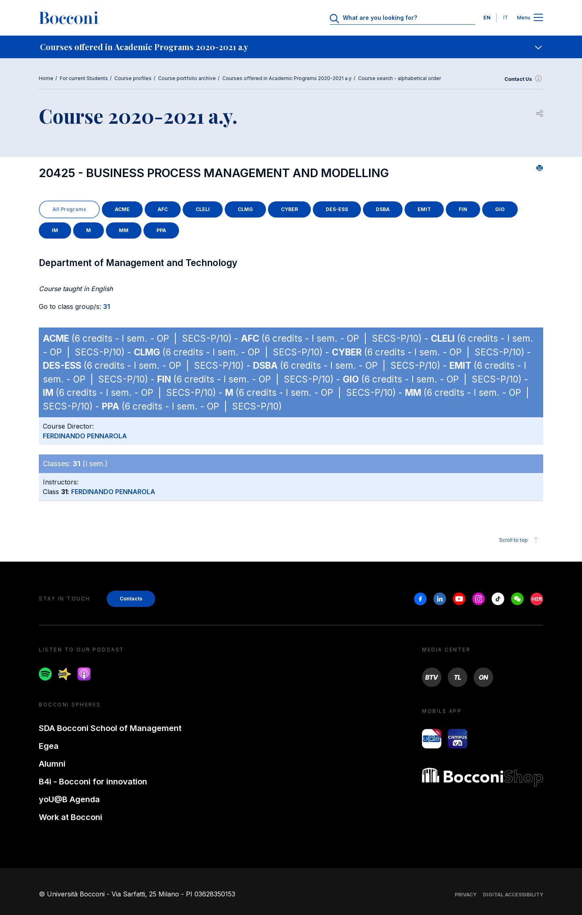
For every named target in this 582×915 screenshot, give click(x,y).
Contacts (131, 599)
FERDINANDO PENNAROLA (85, 436)
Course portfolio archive (187, 78)
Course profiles (133, 78)
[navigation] (291, 47)
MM (124, 230)
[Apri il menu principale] (538, 18)
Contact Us (523, 79)
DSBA (383, 209)
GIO (500, 209)
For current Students (84, 78)
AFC (163, 209)
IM (55, 230)
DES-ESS (337, 209)
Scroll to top (520, 540)
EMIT (424, 209)
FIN (463, 209)
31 (106, 306)
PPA (161, 230)
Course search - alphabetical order (399, 78)
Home (46, 78)
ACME (122, 209)
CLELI (203, 209)
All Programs (69, 209)
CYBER (289, 209)
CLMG (245, 209)
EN (487, 18)
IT (505, 18)
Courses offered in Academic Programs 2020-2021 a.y (287, 78)
